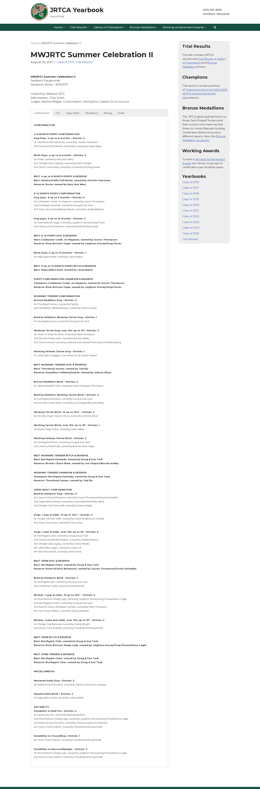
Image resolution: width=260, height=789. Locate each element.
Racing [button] (108, 112)
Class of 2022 (190, 215)
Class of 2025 (190, 232)
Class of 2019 (190, 198)
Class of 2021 (190, 209)
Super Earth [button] (72, 112)
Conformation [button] (42, 112)
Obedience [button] (91, 112)
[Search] (215, 27)
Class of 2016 (190, 181)
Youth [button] (121, 112)
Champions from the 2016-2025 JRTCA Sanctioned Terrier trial (204, 93)
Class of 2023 (190, 221)
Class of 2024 (191, 226)
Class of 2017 (65, 62)
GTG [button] (57, 112)
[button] (64, 27)
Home (35, 43)
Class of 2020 (191, 204)
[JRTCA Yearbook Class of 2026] (67, 12)
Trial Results (84, 62)
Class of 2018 (190, 192)
